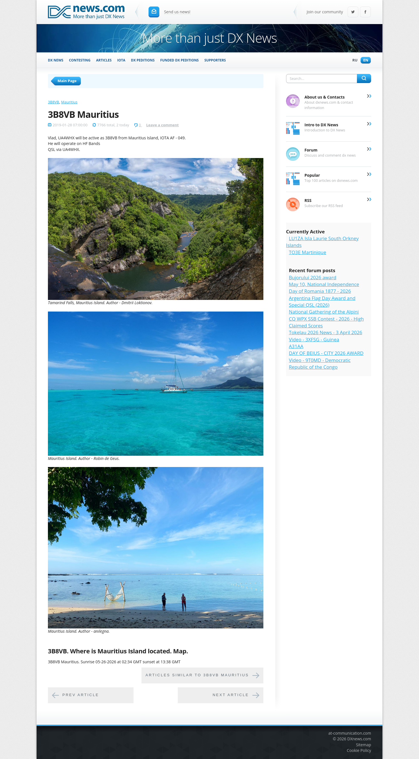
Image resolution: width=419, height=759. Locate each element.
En (364, 60)
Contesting (79, 60)
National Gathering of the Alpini (324, 311)
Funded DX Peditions (179, 60)
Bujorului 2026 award (312, 277)
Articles (103, 60)
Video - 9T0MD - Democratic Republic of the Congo (320, 363)
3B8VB (53, 102)
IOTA (121, 60)
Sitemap (363, 744)
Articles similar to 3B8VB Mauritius (197, 675)
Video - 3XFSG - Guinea (314, 339)
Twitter (353, 12)
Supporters (215, 60)
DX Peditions (143, 60)
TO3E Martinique (307, 252)
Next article (231, 695)
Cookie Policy (359, 750)
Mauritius (69, 102)
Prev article (80, 695)
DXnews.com (359, 738)
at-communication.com (349, 733)
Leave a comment (162, 124)
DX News (55, 60)
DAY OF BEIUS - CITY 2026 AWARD (326, 353)
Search (364, 78)
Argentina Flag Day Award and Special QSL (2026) (322, 301)
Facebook (365, 12)
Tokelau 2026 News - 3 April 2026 (325, 332)
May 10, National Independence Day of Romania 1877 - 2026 (324, 287)
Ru (353, 60)
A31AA (296, 346)
